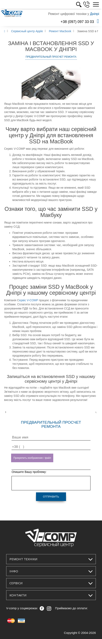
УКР (73, 4)
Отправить (51, 496)
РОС (82, 4)
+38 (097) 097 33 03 (77, 22)
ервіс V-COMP (28, 300)
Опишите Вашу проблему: (29, 472)
